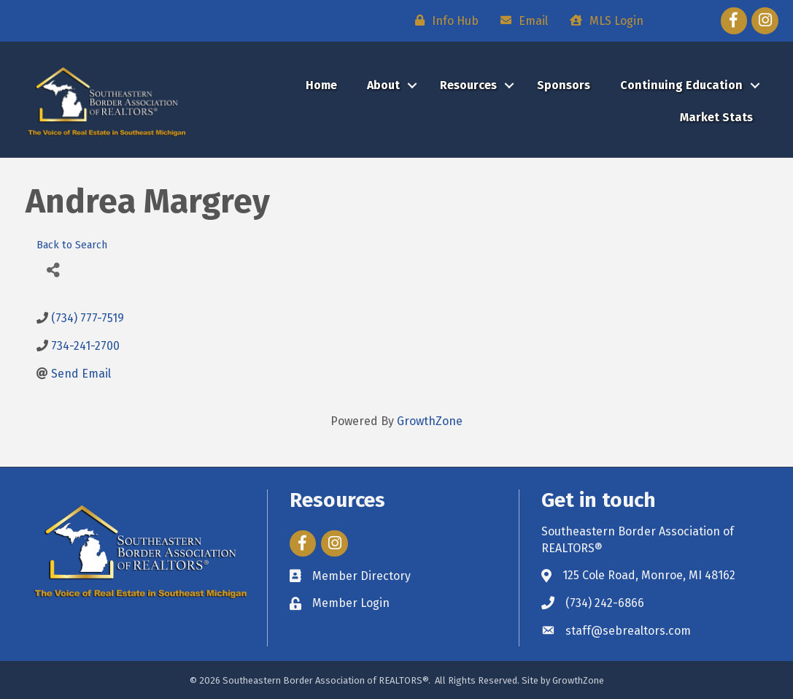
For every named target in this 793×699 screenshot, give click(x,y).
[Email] (520, 20)
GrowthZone (430, 421)
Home (321, 85)
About (383, 85)
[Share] (52, 269)
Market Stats (716, 117)
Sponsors (563, 85)
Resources (468, 85)
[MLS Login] (602, 20)
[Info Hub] (443, 20)
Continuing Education (681, 85)
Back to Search (71, 245)
